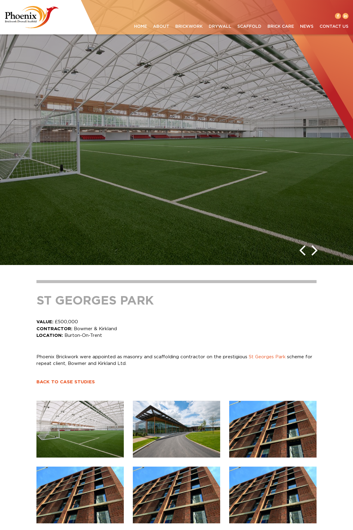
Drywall (220, 26)
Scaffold (249, 26)
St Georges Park (267, 357)
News (307, 26)
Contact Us (334, 26)
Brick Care (280, 26)
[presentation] (302, 250)
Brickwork (189, 26)
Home (140, 26)
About (161, 26)
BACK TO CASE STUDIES (65, 382)
